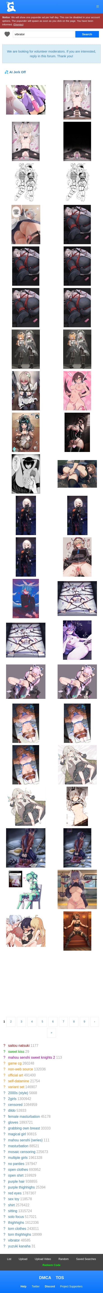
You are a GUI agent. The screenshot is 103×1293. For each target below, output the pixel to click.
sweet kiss (16, 1052)
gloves (13, 1122)
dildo (12, 1110)
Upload (23, 1259)
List (9, 1259)
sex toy (13, 1199)
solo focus (16, 1217)
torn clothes (17, 1229)
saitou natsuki (18, 1045)
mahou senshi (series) (25, 1140)
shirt (11, 1205)
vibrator (14, 1240)
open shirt (15, 1175)
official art (15, 1075)
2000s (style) (18, 1093)
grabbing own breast (24, 1128)
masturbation (18, 1146)
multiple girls (18, 1158)
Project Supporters (71, 1286)
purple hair (16, 1181)
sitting (12, 1211)
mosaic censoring (21, 1152)
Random (63, 1259)
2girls (12, 1099)
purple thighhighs (21, 1187)
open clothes (18, 1169)
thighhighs (16, 1222)
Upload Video (43, 1259)
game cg (15, 1063)
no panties (16, 1164)
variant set (16, 1087)
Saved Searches (86, 1259)
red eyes (15, 1193)
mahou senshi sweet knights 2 (31, 1057)
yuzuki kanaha (19, 1246)
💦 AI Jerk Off (15, 72)
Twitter (36, 1286)
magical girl (17, 1134)
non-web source (20, 1069)
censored (15, 1105)
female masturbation (24, 1116)
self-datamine (18, 1081)
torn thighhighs (19, 1234)
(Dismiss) (18, 24)
